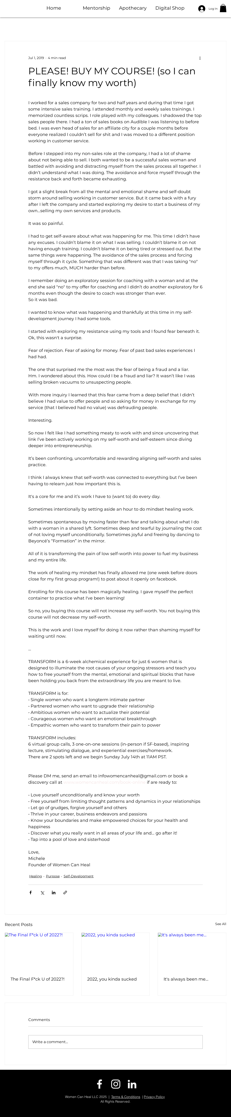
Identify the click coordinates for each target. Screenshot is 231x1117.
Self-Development (79, 876)
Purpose (135, 27)
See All (220, 924)
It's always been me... (186, 979)
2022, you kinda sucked (112, 979)
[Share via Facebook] (30, 892)
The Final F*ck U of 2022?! (38, 979)
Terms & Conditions (125, 1097)
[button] (223, 8)
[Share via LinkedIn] (53, 892)
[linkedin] (132, 1084)
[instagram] (116, 1084)
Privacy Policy (154, 1097)
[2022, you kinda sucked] (116, 952)
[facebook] (99, 1084)
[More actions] (200, 58)
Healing (43, 27)
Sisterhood (167, 27)
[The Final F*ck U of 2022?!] (39, 952)
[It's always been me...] (192, 952)
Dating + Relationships (89, 27)
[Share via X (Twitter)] (42, 892)
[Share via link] (65, 892)
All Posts (15, 27)
